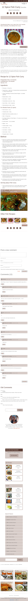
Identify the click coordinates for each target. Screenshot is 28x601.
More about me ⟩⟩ (17, 428)
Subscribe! (14, 455)
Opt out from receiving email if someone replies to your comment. (13, 269)
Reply (2, 300)
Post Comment (24, 381)
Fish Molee (17, 221)
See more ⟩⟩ (24, 225)
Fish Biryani (24, 221)
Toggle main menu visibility (26, 3)
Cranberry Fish (11, 221)
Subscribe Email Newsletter (12, 450)
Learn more (12, 599)
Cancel (18, 271)
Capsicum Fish (4, 221)
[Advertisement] (14, 17)
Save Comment (24, 271)
